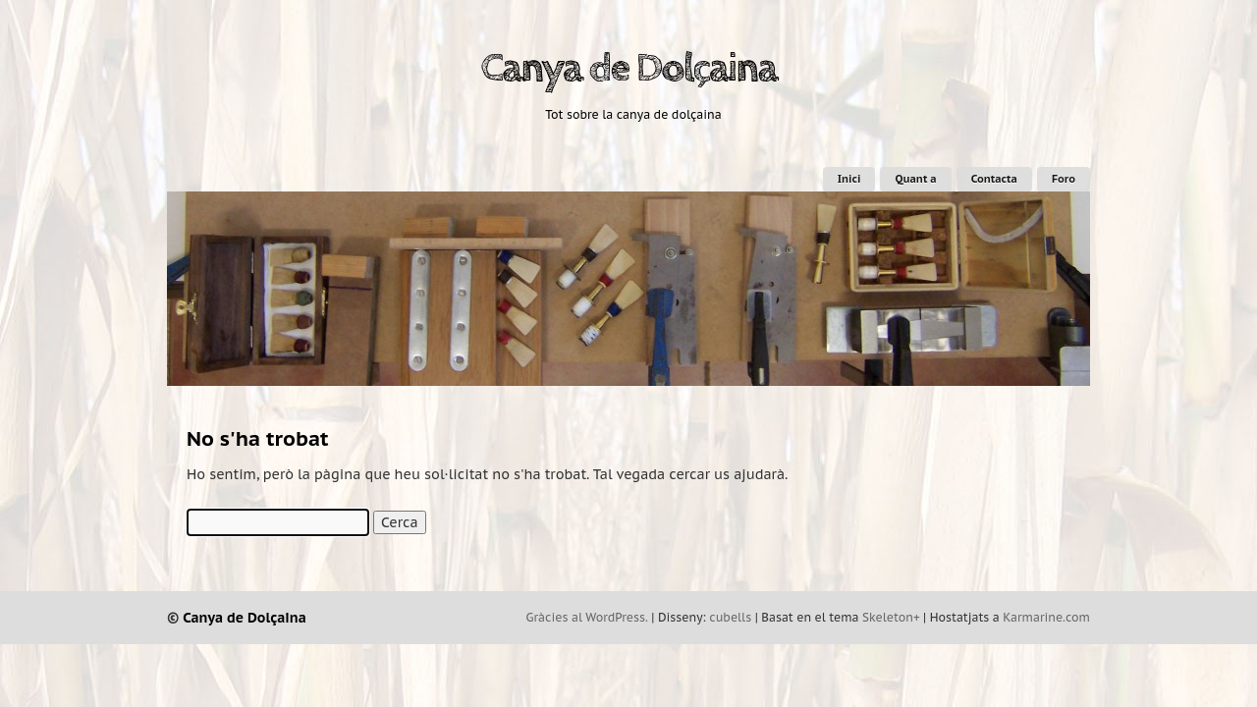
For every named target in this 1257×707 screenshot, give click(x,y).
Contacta (994, 179)
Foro (1063, 179)
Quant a (915, 179)
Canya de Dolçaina (628, 68)
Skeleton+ (891, 617)
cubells (730, 617)
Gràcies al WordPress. (587, 617)
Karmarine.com (1046, 617)
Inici (849, 179)
